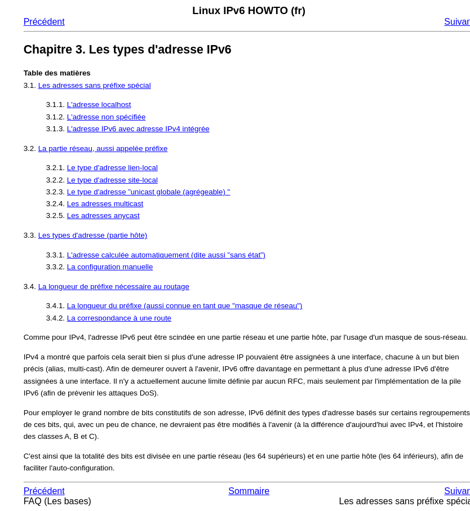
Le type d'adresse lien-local (112, 167)
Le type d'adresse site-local (112, 180)
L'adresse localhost (99, 104)
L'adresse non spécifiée (106, 117)
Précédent (44, 21)
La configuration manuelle (110, 267)
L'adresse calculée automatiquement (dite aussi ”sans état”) (166, 255)
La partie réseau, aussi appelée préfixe (103, 148)
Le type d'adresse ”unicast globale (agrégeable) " (148, 192)
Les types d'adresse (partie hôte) (93, 235)
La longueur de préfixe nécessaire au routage (113, 286)
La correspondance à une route (119, 318)
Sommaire (248, 491)
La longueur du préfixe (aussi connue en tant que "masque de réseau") (185, 305)
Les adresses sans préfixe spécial (94, 85)
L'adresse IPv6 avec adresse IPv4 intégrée (138, 129)
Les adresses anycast (103, 215)
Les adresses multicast (105, 203)
